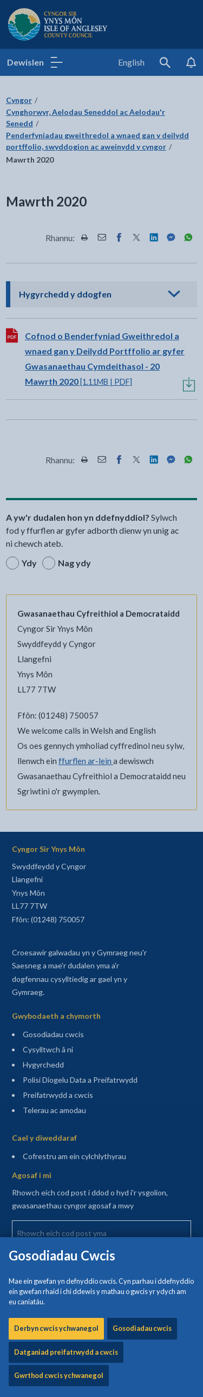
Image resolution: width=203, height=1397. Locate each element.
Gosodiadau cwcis (142, 321)
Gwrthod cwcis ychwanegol (58, 368)
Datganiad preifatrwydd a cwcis (66, 345)
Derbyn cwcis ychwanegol (56, 321)
